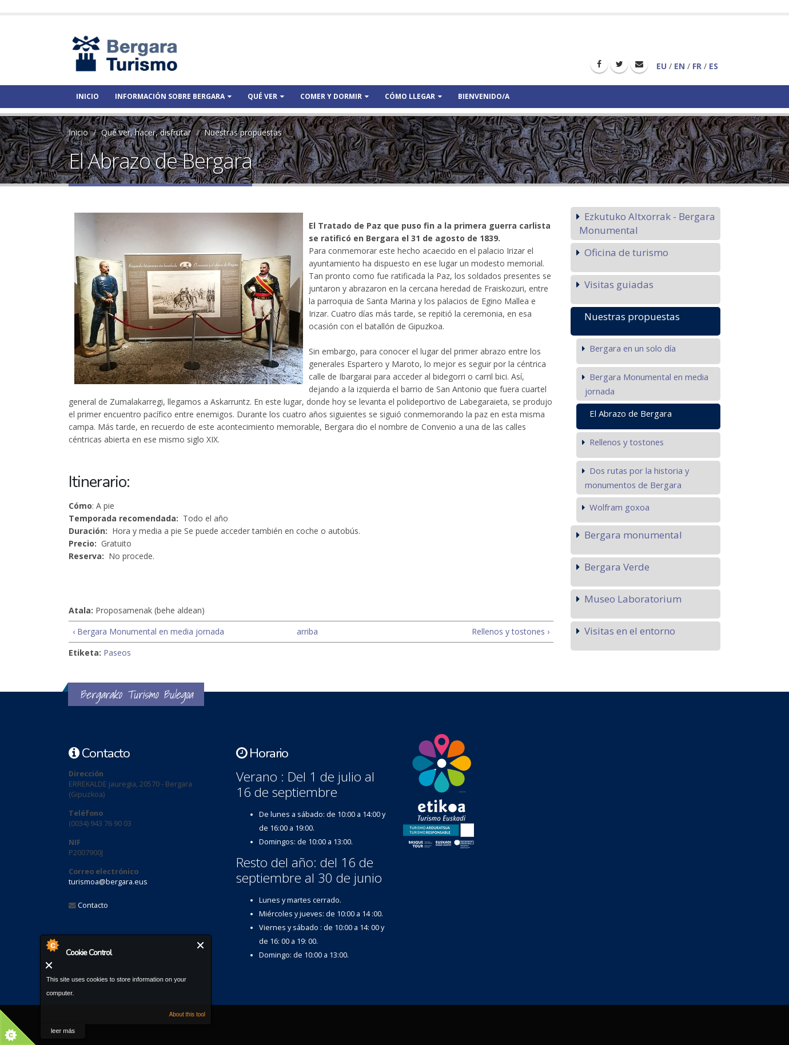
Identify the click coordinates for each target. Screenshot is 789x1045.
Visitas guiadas (618, 284)
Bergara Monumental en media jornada (646, 384)
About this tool (187, 1014)
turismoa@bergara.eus (108, 882)
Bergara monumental (633, 534)
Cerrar (201, 945)
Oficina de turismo (626, 252)
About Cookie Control (52, 945)
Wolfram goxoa (619, 507)
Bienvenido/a (483, 96)
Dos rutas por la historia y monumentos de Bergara (637, 477)
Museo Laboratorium (633, 598)
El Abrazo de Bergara (630, 413)
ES (713, 66)
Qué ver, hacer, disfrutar (146, 132)
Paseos (117, 652)
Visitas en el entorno (629, 630)
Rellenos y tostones (626, 442)
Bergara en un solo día (632, 348)
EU (661, 66)
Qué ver (266, 96)
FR (697, 66)
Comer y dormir (334, 96)
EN (679, 66)
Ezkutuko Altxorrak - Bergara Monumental (647, 223)
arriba (306, 631)
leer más (63, 1030)
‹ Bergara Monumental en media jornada (148, 631)
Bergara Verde (616, 566)
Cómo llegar (413, 96)
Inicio (87, 96)
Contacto (93, 905)
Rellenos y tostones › (510, 631)
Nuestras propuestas (243, 132)
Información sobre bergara (173, 96)
